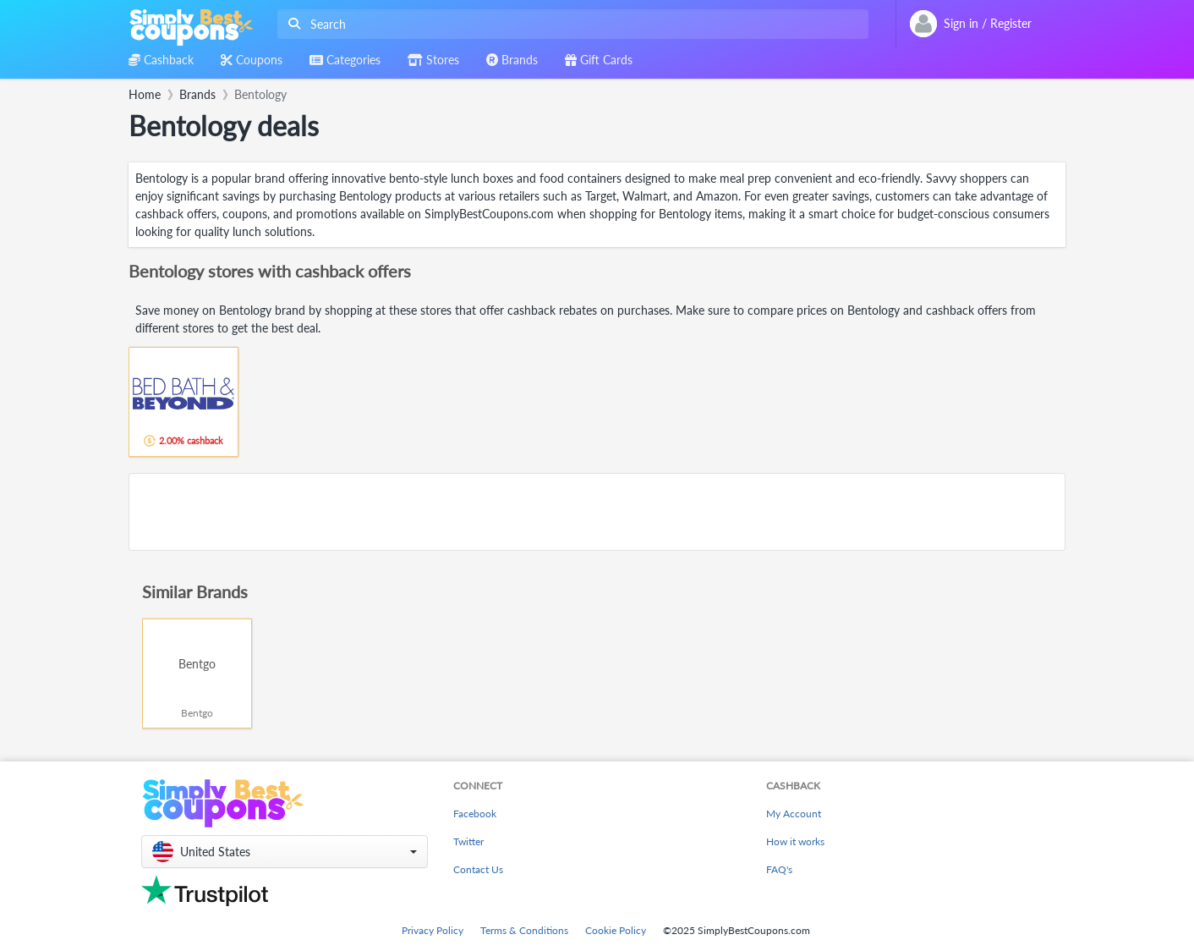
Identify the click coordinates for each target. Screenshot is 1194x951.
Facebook (474, 813)
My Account (793, 813)
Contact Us (478, 869)
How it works (795, 841)
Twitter (468, 841)
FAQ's (779, 869)
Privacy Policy (432, 930)
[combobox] (569, 24)
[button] (284, 851)
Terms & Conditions (524, 930)
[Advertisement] (597, 512)
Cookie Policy (615, 930)
